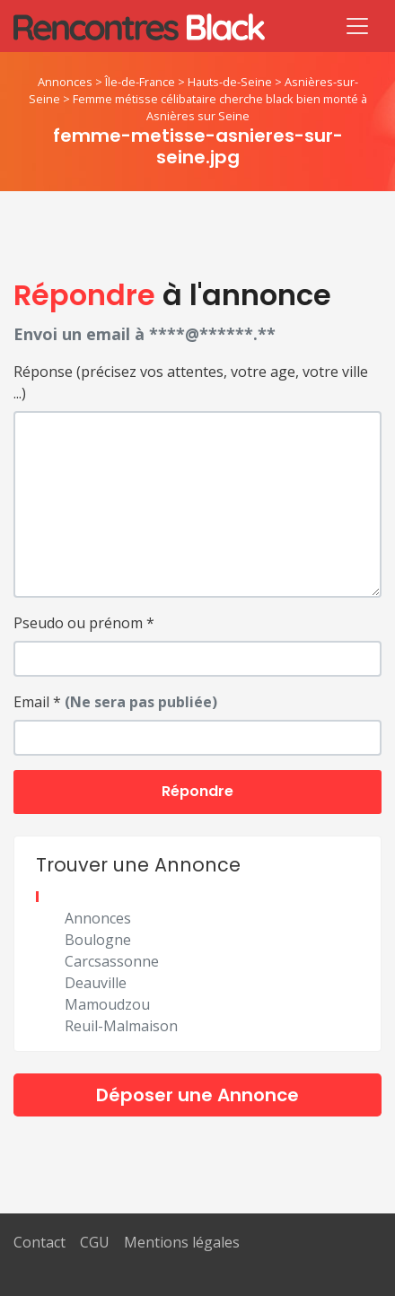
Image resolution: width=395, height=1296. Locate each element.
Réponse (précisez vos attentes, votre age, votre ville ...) (190, 382)
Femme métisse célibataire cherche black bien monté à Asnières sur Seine (220, 107)
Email (115, 702)
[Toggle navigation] (357, 26)
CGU (95, 1242)
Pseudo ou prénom (83, 623)
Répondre (197, 791)
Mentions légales (182, 1242)
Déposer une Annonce (197, 1095)
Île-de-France (140, 82)
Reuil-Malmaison (121, 1026)
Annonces (65, 82)
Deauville (96, 983)
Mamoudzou (107, 1004)
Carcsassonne (112, 961)
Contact (39, 1242)
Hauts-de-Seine (230, 82)
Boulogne (98, 940)
